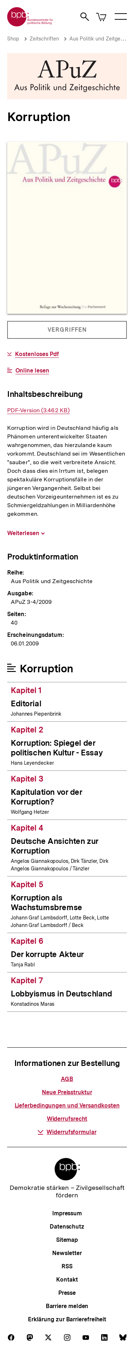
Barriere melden (67, 1306)
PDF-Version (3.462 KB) (38, 410)
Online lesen (32, 370)
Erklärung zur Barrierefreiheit (67, 1319)
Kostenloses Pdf (37, 354)
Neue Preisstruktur (67, 1092)
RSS (67, 1266)
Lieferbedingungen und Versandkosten (67, 1105)
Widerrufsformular (67, 1132)
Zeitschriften (44, 39)
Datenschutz (67, 1226)
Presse (67, 1292)
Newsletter (67, 1253)
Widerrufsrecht (67, 1118)
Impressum (67, 1213)
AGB (67, 1079)
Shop (13, 39)
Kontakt (67, 1279)
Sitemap (67, 1239)
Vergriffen (68, 332)
